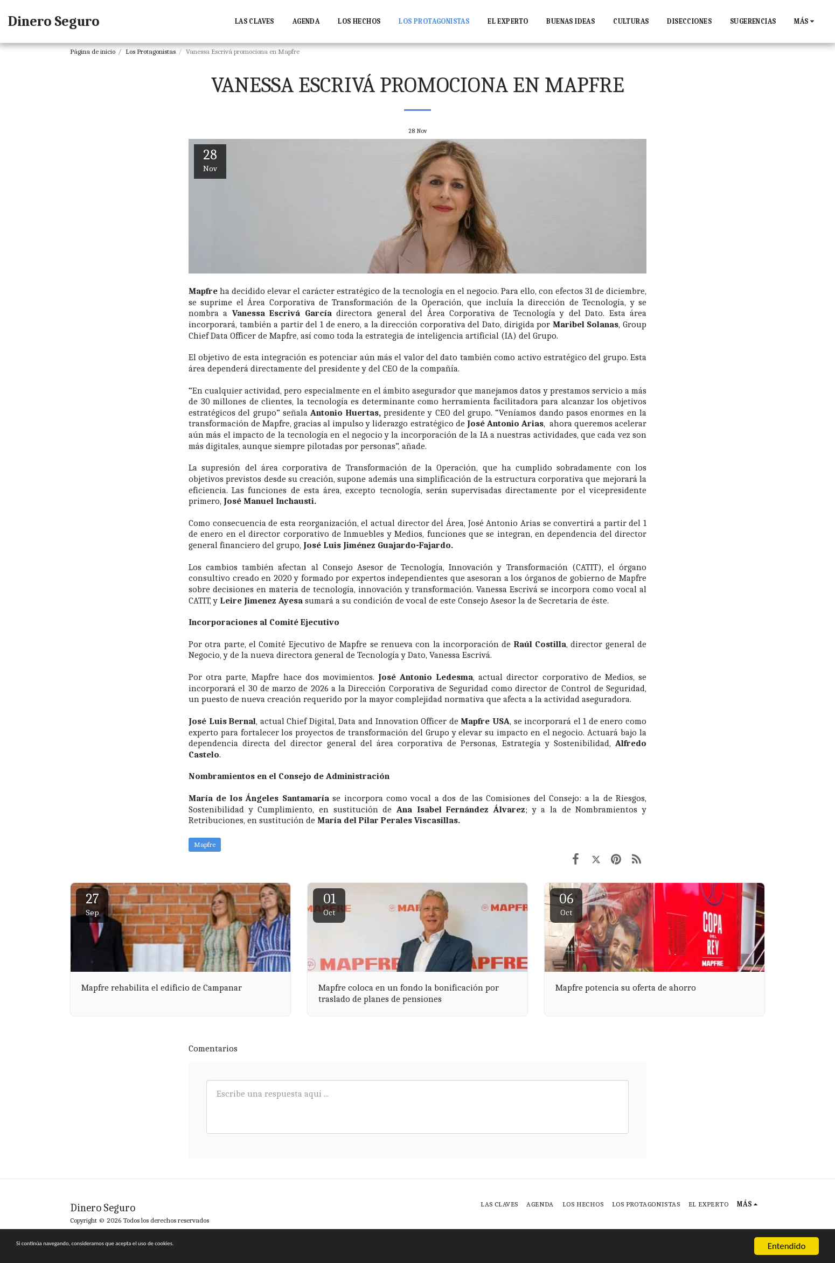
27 (92, 904)
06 (566, 904)
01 (329, 904)
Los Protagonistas (151, 51)
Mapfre (204, 844)
